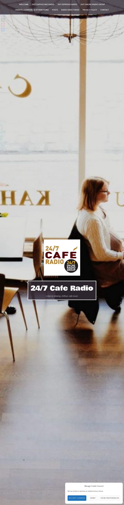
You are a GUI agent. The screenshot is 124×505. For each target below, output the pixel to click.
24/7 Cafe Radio (62, 288)
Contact (104, 10)
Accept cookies (77, 498)
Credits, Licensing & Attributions (32, 10)
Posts (55, 10)
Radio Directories (70, 10)
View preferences (110, 498)
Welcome (23, 4)
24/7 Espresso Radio (67, 4)
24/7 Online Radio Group (93, 4)
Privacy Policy (90, 10)
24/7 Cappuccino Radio (43, 4)
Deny (92, 498)
